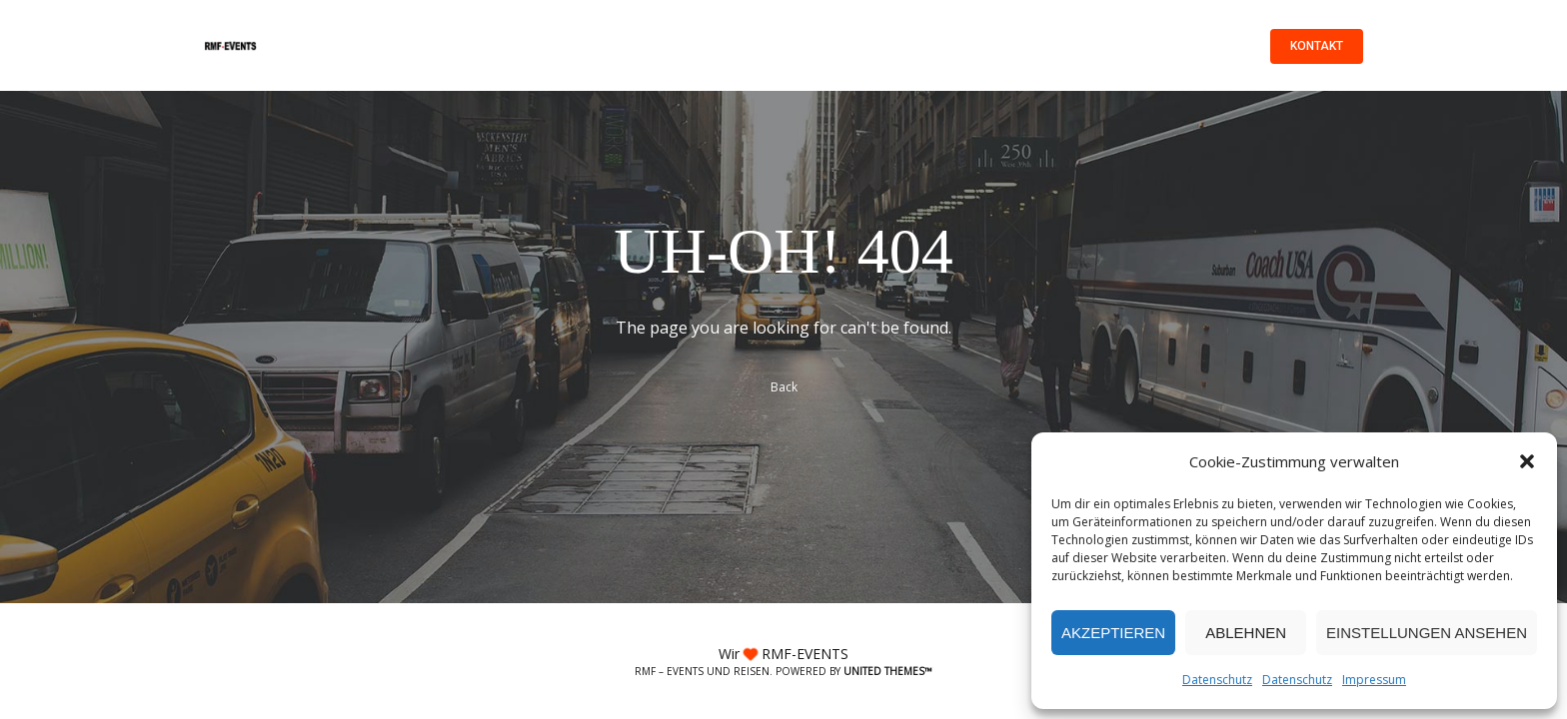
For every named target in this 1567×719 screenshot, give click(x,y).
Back (784, 386)
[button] (1527, 461)
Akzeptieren (1113, 632)
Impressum (1374, 679)
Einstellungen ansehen (1426, 632)
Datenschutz (1217, 679)
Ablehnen (1245, 632)
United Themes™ (887, 671)
